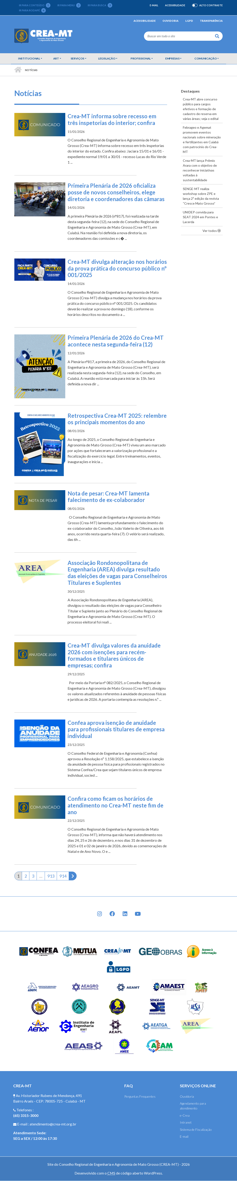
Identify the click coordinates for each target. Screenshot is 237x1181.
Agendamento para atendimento (193, 1105)
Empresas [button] (172, 58)
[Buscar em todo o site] (178, 36)
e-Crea (185, 1115)
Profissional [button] (141, 58)
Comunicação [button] (205, 58)
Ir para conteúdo (34, 5)
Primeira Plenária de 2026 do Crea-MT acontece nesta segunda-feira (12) (116, 341)
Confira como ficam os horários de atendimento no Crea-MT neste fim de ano (115, 805)
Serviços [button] (77, 58)
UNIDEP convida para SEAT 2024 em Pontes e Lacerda (200, 217)
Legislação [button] (106, 58)
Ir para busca (100, 5)
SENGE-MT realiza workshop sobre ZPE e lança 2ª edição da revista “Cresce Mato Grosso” (201, 196)
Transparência (211, 20)
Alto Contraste (211, 5)
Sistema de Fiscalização (196, 1129)
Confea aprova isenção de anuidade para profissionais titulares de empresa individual (116, 729)
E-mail (154, 5)
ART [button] (56, 58)
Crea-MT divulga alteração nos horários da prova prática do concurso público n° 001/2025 (117, 268)
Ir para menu (69, 5)
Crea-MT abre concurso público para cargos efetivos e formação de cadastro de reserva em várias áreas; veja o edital (200, 109)
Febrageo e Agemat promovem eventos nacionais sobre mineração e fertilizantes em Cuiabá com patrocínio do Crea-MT (202, 139)
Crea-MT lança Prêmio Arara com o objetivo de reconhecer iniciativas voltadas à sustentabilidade (200, 170)
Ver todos (213, 230)
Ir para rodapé (32, 10)
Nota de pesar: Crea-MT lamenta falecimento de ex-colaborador (108, 496)
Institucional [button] (29, 58)
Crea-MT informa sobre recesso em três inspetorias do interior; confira (112, 119)
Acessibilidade (175, 5)
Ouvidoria (170, 20)
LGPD (189, 20)
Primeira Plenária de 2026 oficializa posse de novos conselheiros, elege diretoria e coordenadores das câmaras (116, 192)
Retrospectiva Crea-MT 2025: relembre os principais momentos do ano (117, 419)
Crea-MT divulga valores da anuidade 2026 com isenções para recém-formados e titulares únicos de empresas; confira (114, 655)
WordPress (153, 1173)
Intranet (186, 1122)
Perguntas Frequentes (140, 1096)
